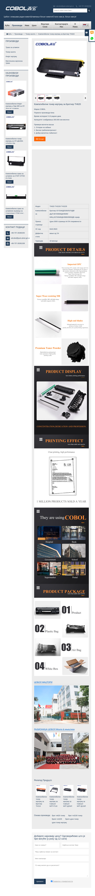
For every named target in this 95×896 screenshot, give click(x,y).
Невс (27, 25)
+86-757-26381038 (18, 243)
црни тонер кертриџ (59, 822)
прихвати (39, 881)
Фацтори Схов (45, 25)
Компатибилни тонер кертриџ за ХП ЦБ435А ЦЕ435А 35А (14, 141)
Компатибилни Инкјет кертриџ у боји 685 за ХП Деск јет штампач (15, 106)
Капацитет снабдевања (44, 120)
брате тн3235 (57, 819)
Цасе (34, 25)
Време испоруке (41, 116)
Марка (37, 109)
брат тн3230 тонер (75, 815)
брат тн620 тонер (58, 815)
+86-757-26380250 (84, 6)
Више (9, 112)
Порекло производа (42, 113)
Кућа (7, 25)
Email (40, 139)
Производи (17, 25)
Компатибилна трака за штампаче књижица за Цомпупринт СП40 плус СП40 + (15, 211)
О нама (75, 25)
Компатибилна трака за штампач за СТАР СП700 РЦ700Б (15, 176)
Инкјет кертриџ (11, 56)
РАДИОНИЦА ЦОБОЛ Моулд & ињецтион (54, 729)
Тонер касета (30, 34)
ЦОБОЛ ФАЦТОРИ (43, 682)
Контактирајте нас (61, 25)
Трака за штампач (12, 47)
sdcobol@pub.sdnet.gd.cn (65, 6)
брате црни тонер (72, 819)
